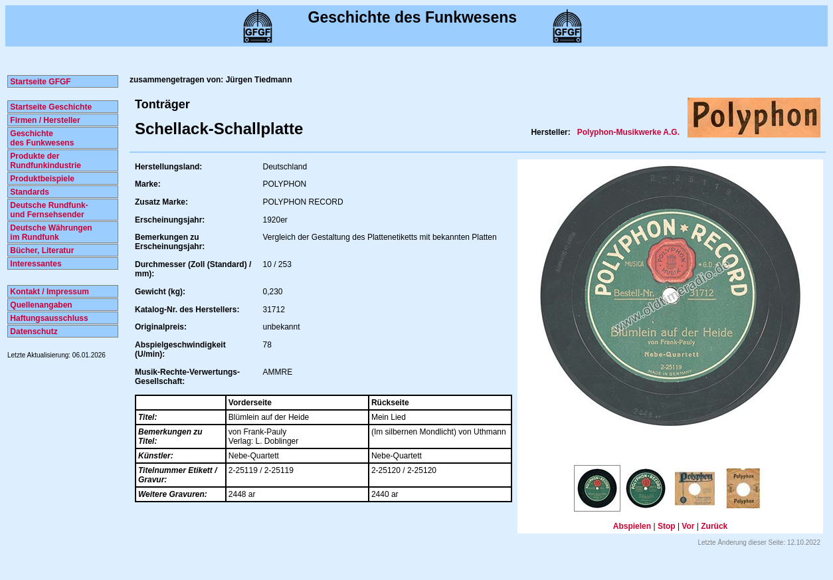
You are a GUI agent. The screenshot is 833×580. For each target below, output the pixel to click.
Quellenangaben (40, 305)
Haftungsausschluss (48, 318)
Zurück (714, 526)
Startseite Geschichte (50, 107)
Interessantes (35, 263)
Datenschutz (33, 331)
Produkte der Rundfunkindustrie (44, 160)
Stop (667, 526)
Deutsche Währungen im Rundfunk (50, 232)
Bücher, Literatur (41, 250)
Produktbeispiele (41, 178)
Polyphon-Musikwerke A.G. (628, 132)
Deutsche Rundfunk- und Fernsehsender (48, 210)
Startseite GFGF (39, 81)
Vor (688, 526)
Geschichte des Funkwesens (41, 138)
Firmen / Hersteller (44, 120)
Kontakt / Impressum (48, 291)
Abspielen (632, 526)
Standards (28, 192)
